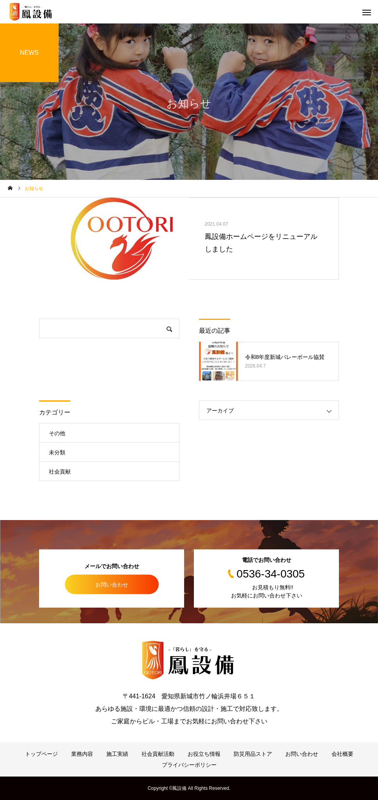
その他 (57, 433)
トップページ (41, 754)
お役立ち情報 (204, 754)
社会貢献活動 (158, 754)
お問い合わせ (111, 584)
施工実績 (117, 754)
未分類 (57, 452)
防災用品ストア (253, 754)
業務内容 (82, 754)
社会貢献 (60, 471)
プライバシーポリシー (189, 765)
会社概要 (342, 754)
